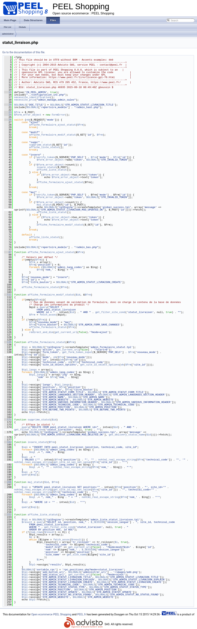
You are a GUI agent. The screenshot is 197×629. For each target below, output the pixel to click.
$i (30, 537)
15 (8, 92)
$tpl (25, 347)
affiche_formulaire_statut (40, 287)
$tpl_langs (29, 369)
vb (27, 119)
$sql (25, 447)
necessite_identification (32, 97)
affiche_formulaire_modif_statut (52, 134)
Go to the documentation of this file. (23, 52)
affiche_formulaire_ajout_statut (52, 124)
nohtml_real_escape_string (117, 459)
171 (8, 419)
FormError (58, 114)
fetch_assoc (48, 314)
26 (8, 119)
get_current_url (66, 332)
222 (8, 514)
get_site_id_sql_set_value (72, 462)
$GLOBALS (20, 104)
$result (27, 522)
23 (8, 112)
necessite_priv (24, 100)
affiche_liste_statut (44, 147)
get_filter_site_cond (110, 312)
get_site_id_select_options (99, 364)
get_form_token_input (77, 352)
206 (8, 482)
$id (78, 294)
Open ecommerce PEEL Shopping (51, 614)
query (43, 307)
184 (8, 442)
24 (8, 114)
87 (8, 252)
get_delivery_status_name (127, 434)
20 (8, 104)
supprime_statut (40, 144)
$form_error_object (27, 114)
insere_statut (46, 167)
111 (8, 294)
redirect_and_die (41, 332)
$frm (17, 112)
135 (8, 342)
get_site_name (76, 554)
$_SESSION (97, 522)
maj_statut (44, 204)
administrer (8, 34)
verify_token (46, 157)
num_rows (37, 532)
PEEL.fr (81, 614)
